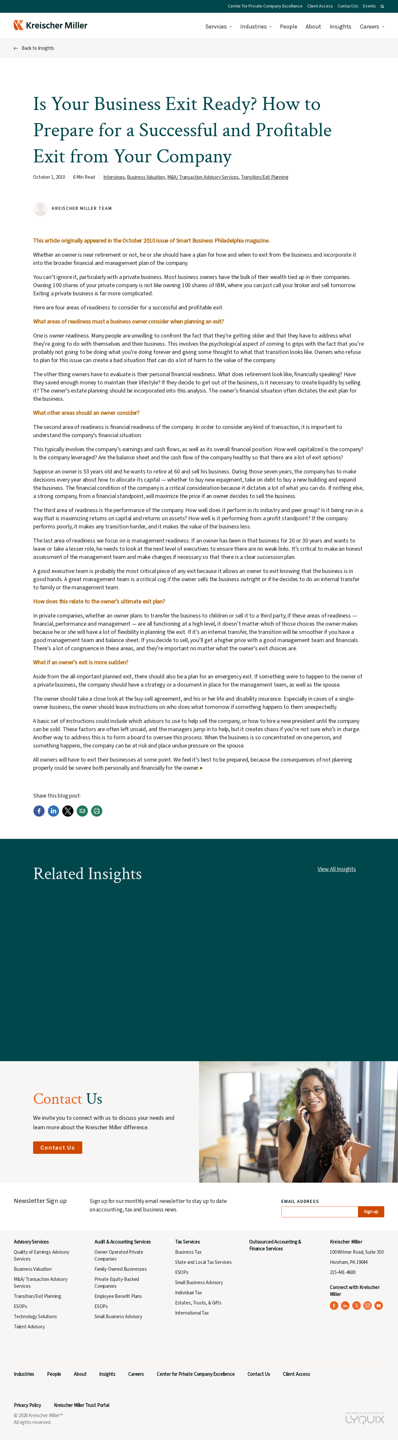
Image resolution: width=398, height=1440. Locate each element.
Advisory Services (31, 1242)
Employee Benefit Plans (118, 1296)
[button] (382, 7)
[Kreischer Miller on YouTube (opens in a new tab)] (378, 1305)
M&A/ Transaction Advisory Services (203, 177)
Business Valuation (146, 177)
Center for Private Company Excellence (265, 6)
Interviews (114, 177)
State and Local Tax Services (203, 1262)
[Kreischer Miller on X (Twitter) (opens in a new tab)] (356, 1305)
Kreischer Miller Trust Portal (81, 1405)
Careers (369, 26)
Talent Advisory (29, 1326)
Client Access (320, 6)
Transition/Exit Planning (265, 177)
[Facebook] (39, 815)
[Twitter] (68, 815)
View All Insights (337, 869)
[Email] (82, 815)
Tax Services (187, 1242)
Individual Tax (188, 1292)
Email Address (300, 1201)
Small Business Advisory (118, 1316)
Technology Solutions (35, 1316)
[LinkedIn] (53, 815)
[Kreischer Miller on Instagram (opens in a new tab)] (367, 1305)
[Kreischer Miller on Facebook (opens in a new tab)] (334, 1305)
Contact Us (348, 6)
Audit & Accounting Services (122, 1242)
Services (216, 26)
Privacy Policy (27, 1405)
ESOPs (20, 1306)
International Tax (192, 1313)
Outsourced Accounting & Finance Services (275, 1245)
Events (369, 6)
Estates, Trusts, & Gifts (198, 1303)
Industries (253, 26)
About (313, 26)
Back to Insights (38, 48)
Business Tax (188, 1252)
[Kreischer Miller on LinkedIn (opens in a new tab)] (345, 1305)
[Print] (97, 815)
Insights (341, 26)
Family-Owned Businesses (120, 1269)
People (288, 26)
